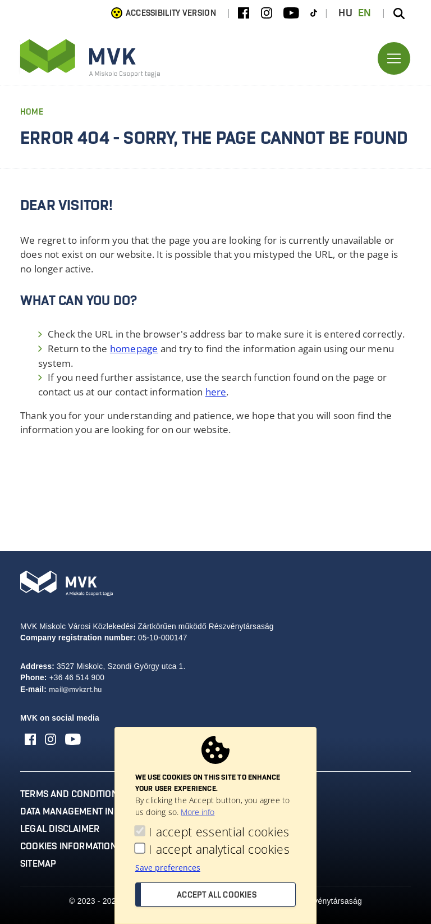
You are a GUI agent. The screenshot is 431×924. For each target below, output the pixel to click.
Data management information (91, 812)
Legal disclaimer (59, 829)
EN (365, 13)
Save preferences (167, 867)
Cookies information (68, 846)
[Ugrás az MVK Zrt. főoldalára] (90, 58)
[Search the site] (399, 13)
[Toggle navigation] (394, 58)
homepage (134, 348)
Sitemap (38, 864)
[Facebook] (243, 13)
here (216, 391)
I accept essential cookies (219, 832)
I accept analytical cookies (219, 849)
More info (197, 812)
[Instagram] (266, 13)
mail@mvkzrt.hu (75, 690)
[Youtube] (291, 13)
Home (31, 112)
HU (345, 13)
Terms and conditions (71, 794)
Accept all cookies (216, 895)
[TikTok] (314, 13)
